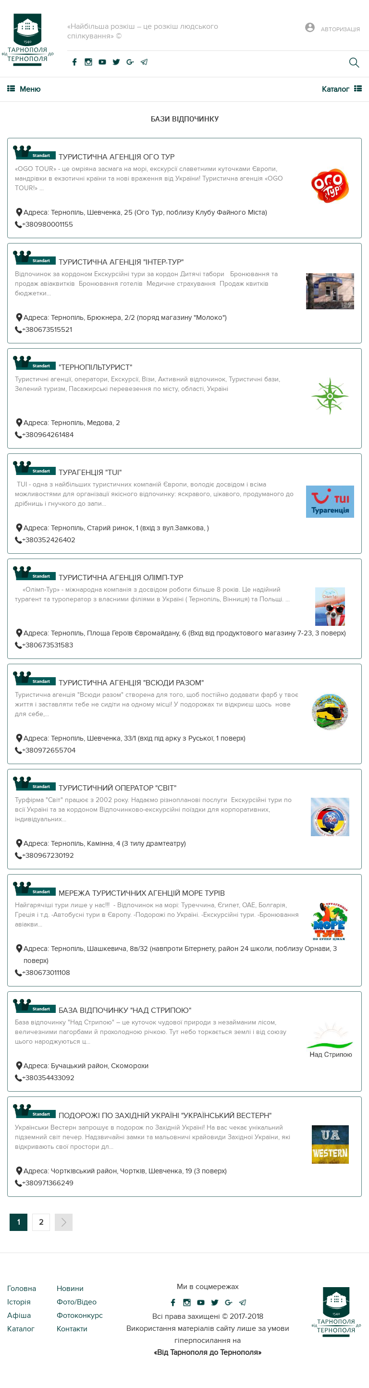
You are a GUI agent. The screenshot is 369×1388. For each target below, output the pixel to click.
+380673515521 (47, 329)
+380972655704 (48, 750)
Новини (70, 1288)
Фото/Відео (77, 1302)
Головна (21, 1288)
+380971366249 (48, 1183)
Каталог (21, 1329)
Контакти (72, 1329)
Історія (19, 1302)
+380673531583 (47, 645)
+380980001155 (47, 224)
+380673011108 (46, 972)
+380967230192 (48, 855)
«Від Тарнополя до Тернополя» (207, 1352)
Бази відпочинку (185, 118)
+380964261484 (48, 434)
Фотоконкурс (80, 1315)
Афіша (19, 1315)
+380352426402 (48, 540)
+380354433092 (48, 1077)
